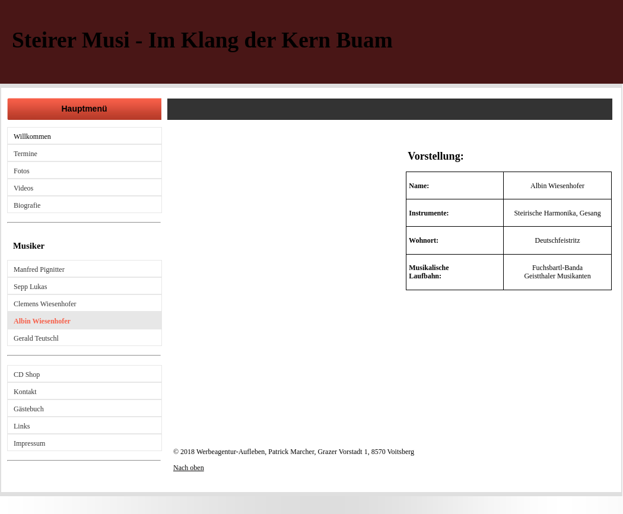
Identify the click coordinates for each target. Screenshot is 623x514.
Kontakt (25, 392)
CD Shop (27, 374)
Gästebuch (29, 409)
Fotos (22, 171)
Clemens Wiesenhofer (45, 304)
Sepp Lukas (30, 287)
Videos (23, 188)
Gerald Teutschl (36, 338)
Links (22, 426)
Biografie (27, 205)
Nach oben (188, 468)
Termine (25, 154)
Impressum (29, 443)
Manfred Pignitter (39, 269)
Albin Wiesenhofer (42, 321)
